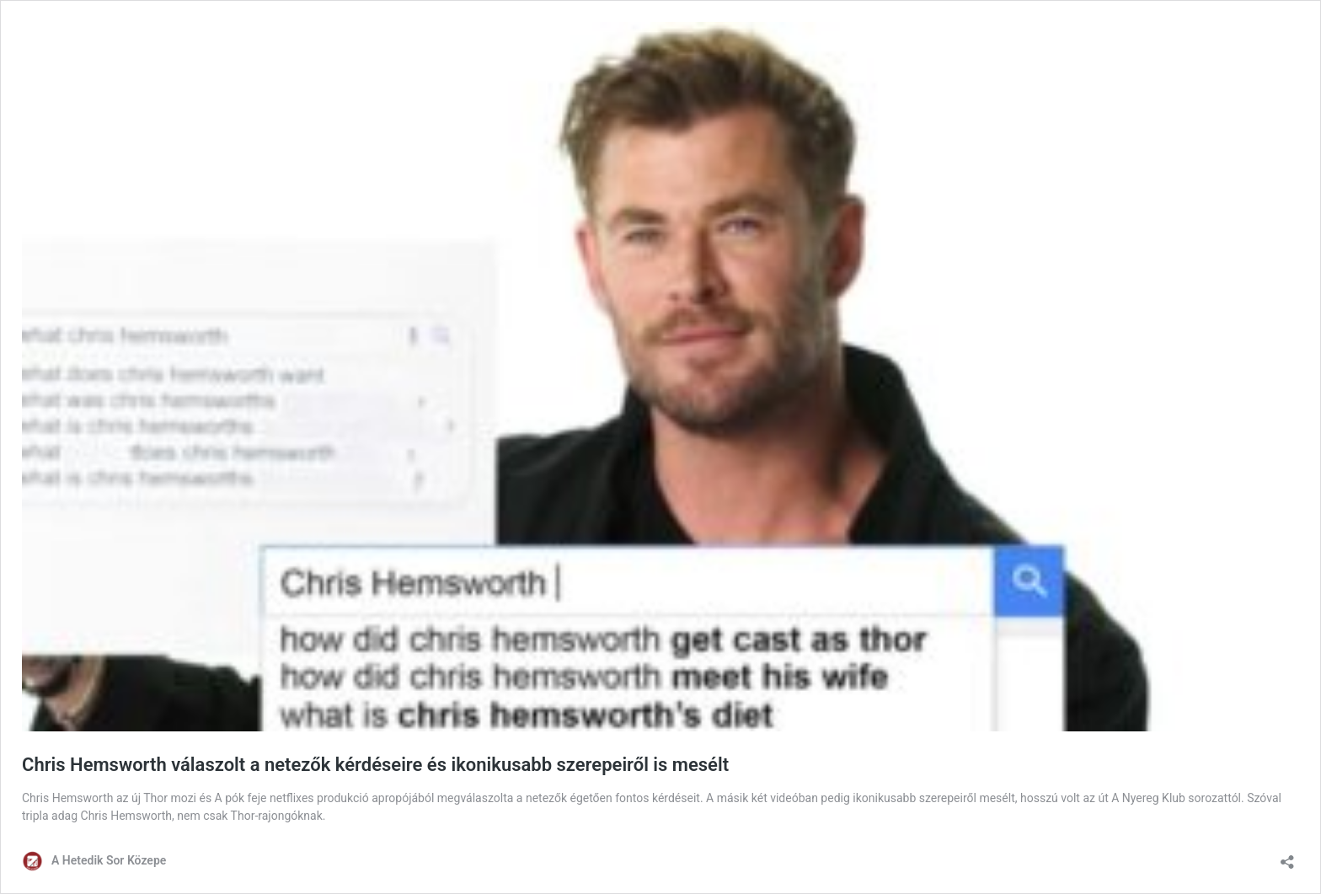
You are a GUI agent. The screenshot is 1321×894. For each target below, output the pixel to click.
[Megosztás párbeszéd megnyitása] (1287, 856)
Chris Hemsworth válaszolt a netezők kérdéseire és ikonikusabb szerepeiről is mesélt (375, 764)
